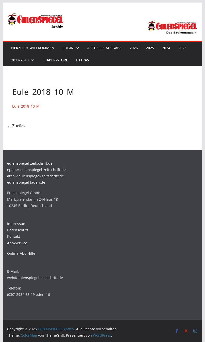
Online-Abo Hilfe (21, 253)
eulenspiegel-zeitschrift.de (30, 163)
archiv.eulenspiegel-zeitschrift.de (35, 176)
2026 (134, 47)
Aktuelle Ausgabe (104, 47)
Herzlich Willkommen (32, 47)
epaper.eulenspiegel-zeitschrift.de (36, 169)
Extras (82, 60)
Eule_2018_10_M (26, 106)
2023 (182, 47)
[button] (76, 48)
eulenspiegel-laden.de (26, 182)
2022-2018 (20, 60)
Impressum (16, 223)
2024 (166, 47)
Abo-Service (17, 243)
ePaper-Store (55, 60)
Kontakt (13, 236)
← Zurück (16, 126)
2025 (150, 47)
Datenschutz (17, 230)
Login (68, 47)
